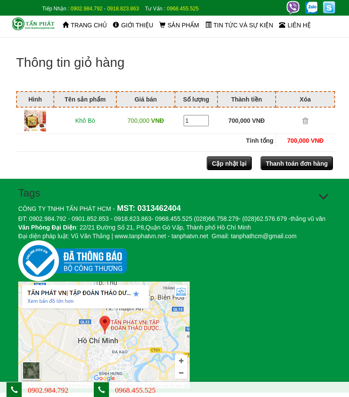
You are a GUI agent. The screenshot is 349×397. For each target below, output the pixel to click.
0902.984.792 (86, 9)
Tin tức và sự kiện (239, 25)
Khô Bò (85, 120)
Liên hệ (294, 25)
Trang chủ (85, 25)
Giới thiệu (133, 25)
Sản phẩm (179, 25)
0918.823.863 (123, 9)
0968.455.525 (182, 9)
